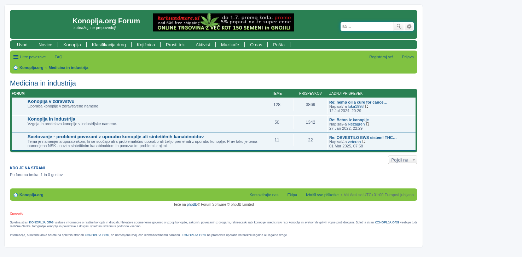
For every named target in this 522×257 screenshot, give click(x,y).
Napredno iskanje (409, 26)
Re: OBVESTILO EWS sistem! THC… (363, 137)
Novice (45, 44)
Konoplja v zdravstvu (51, 101)
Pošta (279, 44)
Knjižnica (146, 44)
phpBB (192, 204)
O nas (256, 44)
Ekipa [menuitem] (292, 195)
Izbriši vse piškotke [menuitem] (322, 195)
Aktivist (203, 44)
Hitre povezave (33, 57)
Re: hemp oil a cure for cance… (358, 102)
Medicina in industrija (68, 67)
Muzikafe (230, 44)
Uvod (22, 44)
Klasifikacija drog (109, 44)
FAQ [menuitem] (58, 57)
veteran (354, 142)
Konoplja (72, 44)
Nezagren (356, 124)
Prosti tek (175, 44)
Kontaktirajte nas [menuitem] (264, 195)
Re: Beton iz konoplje (349, 120)
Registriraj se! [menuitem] (381, 57)
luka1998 (356, 106)
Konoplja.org (31, 67)
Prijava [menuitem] (408, 57)
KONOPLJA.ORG (41, 222)
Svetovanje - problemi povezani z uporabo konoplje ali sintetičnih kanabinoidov (116, 136)
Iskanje (399, 26)
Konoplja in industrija (51, 119)
